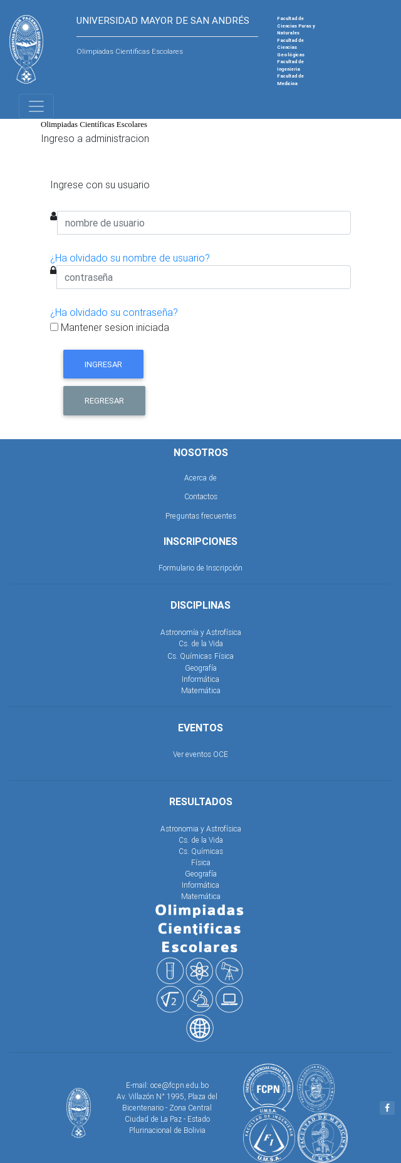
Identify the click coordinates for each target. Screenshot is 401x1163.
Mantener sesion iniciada (109, 327)
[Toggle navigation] (36, 106)
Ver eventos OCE (200, 754)
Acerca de (200, 477)
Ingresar (103, 364)
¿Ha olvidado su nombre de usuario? (130, 257)
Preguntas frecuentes (200, 516)
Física (224, 656)
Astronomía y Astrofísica (200, 632)
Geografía (201, 668)
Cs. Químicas (189, 656)
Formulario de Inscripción (200, 567)
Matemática (201, 690)
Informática (200, 679)
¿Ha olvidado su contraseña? (114, 312)
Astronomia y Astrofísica (200, 828)
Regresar (104, 400)
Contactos (200, 496)
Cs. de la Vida (201, 643)
